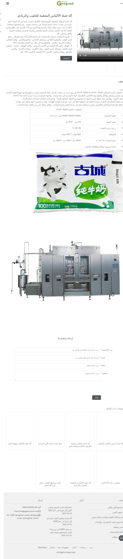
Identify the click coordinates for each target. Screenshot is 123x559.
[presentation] (93, 388)
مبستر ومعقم (115, 527)
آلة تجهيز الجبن (115, 512)
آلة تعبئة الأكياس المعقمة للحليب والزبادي (76, 484)
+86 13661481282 (27, 507)
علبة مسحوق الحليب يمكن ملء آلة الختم (46, 484)
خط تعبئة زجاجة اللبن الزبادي (46, 443)
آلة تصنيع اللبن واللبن (112, 507)
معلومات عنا (59, 547)
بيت (87, 547)
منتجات (79, 547)
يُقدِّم (93, 398)
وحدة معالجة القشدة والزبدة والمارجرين (104, 517)
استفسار (62, 58)
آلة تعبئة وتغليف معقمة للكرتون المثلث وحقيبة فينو (76, 444)
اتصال (48, 547)
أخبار (70, 547)
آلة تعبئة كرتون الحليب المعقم (107, 443)
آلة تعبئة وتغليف (114, 536)
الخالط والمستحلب (113, 532)
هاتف (99, 365)
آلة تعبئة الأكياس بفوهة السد (16, 443)
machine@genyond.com (22, 511)
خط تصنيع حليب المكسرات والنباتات (106, 522)
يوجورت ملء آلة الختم (107, 483)
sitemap (38, 547)
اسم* (99, 357)
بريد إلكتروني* (103, 349)
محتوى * (100, 373)
